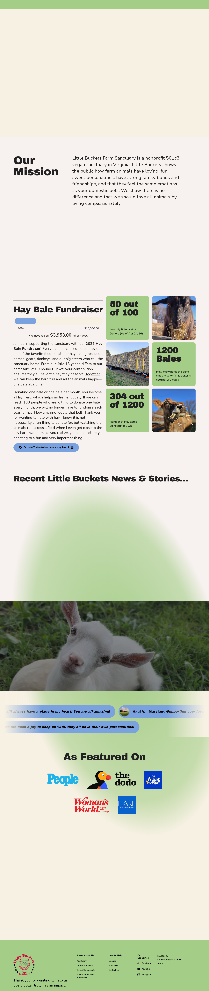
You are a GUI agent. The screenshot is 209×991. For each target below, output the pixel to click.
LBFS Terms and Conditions (85, 977)
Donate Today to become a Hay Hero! (46, 448)
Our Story (82, 961)
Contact (160, 964)
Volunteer (113, 966)
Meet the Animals (86, 970)
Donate (112, 961)
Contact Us (114, 970)
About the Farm (85, 966)
